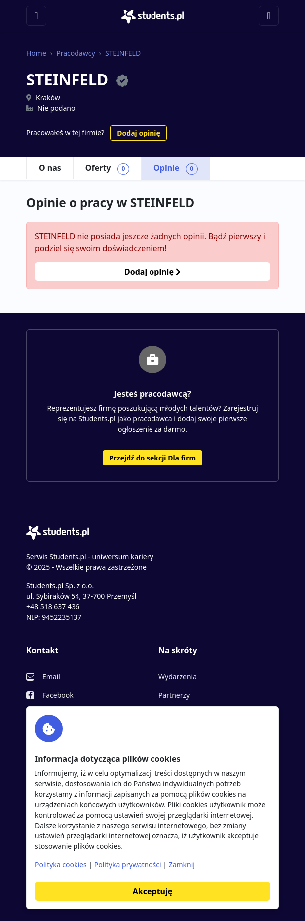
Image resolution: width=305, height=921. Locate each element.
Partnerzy (174, 695)
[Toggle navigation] (36, 16)
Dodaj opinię (138, 133)
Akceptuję (152, 891)
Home (36, 53)
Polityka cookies (61, 864)
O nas (50, 167)
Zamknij (182, 864)
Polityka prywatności (127, 864)
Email (51, 676)
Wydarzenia (177, 676)
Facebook (58, 695)
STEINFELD (123, 53)
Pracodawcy (75, 53)
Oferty (107, 168)
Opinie (175, 168)
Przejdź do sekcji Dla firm (152, 457)
